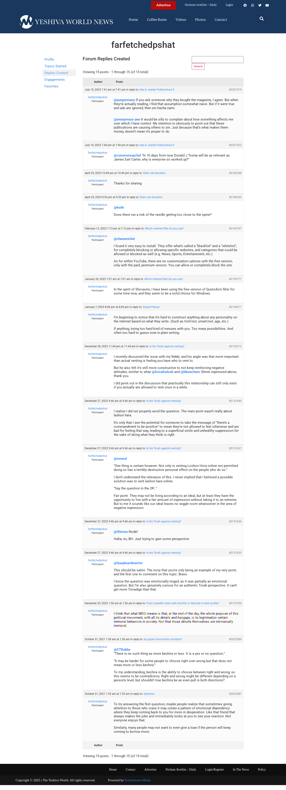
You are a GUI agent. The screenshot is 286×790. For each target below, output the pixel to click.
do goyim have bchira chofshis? (163, 644)
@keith (119, 212)
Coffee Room (157, 20)
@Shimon (121, 537)
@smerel (120, 464)
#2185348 (235, 178)
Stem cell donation (154, 178)
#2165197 (235, 233)
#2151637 (235, 453)
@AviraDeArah (162, 377)
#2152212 (235, 351)
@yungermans (124, 105)
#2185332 (235, 202)
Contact (221, 20)
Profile (49, 59)
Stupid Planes (151, 312)
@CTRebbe (122, 655)
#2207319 (235, 94)
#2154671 (235, 312)
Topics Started (55, 66)
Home (133, 20)
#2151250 (235, 608)
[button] (261, 18)
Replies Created (56, 73)
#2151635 (235, 557)
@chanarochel (124, 244)
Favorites (51, 86)
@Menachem (190, 377)
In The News (241, 774)
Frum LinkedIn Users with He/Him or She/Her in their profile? (182, 608)
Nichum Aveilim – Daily (201, 5)
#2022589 (235, 644)
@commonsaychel (127, 161)
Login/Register (214, 774)
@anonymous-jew (127, 124)
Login (229, 5)
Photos (200, 20)
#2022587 (235, 699)
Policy (262, 774)
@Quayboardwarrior (128, 568)
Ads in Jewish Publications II (156, 94)
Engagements (54, 80)
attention (149, 699)
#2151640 (235, 406)
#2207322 (235, 150)
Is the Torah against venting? (166, 351)
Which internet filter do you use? (164, 233)
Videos (181, 20)
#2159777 (235, 284)
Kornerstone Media (138, 785)
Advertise (150, 774)
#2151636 (235, 526)
